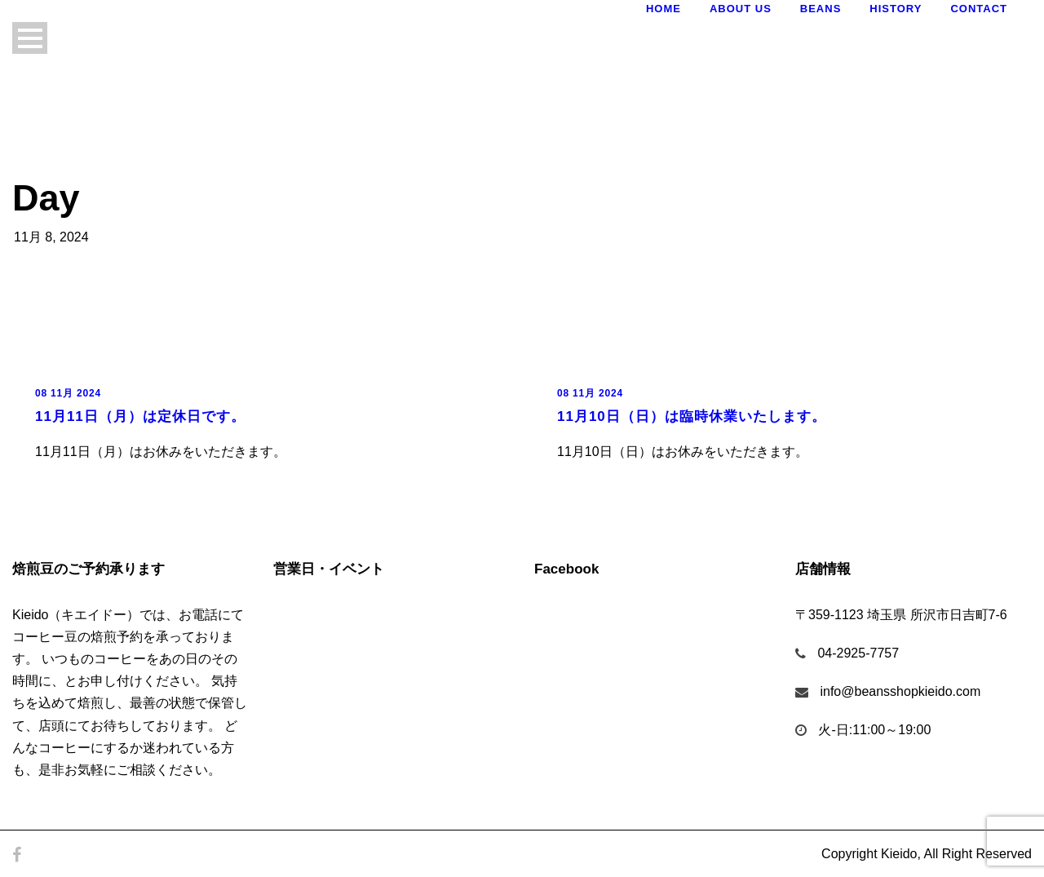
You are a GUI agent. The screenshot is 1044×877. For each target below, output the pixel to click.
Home (663, 8)
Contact (978, 8)
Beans (821, 8)
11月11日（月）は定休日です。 (140, 416)
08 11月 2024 (68, 393)
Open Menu (29, 38)
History (895, 8)
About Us (741, 8)
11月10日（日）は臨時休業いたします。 (691, 416)
